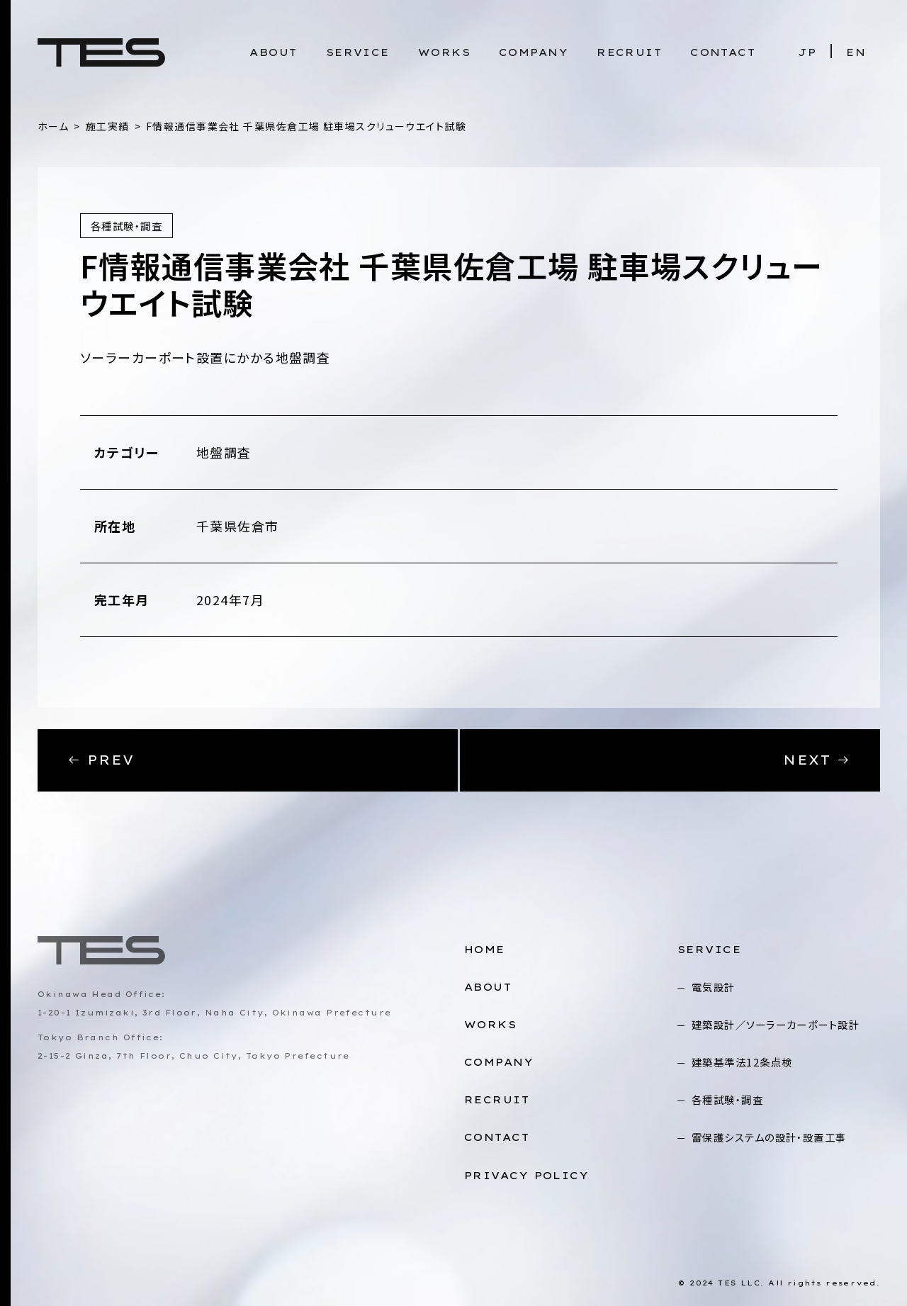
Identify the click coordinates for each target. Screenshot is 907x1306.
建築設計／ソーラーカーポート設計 (776, 1024)
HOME (484, 949)
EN (856, 52)
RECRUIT (629, 52)
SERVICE (358, 52)
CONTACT (722, 52)
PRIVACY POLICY (526, 1175)
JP (807, 52)
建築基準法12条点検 (742, 1061)
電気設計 (714, 986)
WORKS (444, 52)
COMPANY (533, 52)
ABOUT (273, 52)
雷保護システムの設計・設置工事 (769, 1137)
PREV (101, 760)
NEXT (816, 760)
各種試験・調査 (727, 1099)
